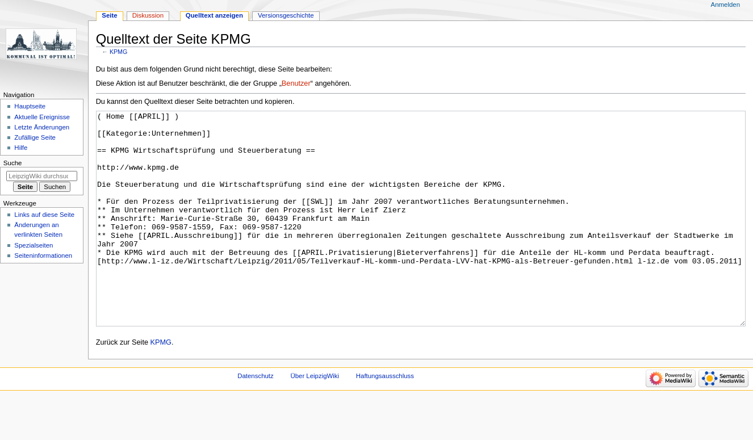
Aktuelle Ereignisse (41, 117)
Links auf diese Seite (44, 214)
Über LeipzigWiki (314, 418)
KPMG (118, 51)
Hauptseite (29, 106)
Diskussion (148, 15)
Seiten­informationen (43, 255)
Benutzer (296, 83)
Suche (12, 163)
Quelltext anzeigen (214, 15)
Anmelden (726, 4)
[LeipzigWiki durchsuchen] (41, 176)
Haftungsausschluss (385, 418)
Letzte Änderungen (41, 127)
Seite (109, 15)
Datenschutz (255, 418)
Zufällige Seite (35, 137)
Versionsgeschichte (286, 15)
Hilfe (20, 147)
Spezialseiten (33, 245)
